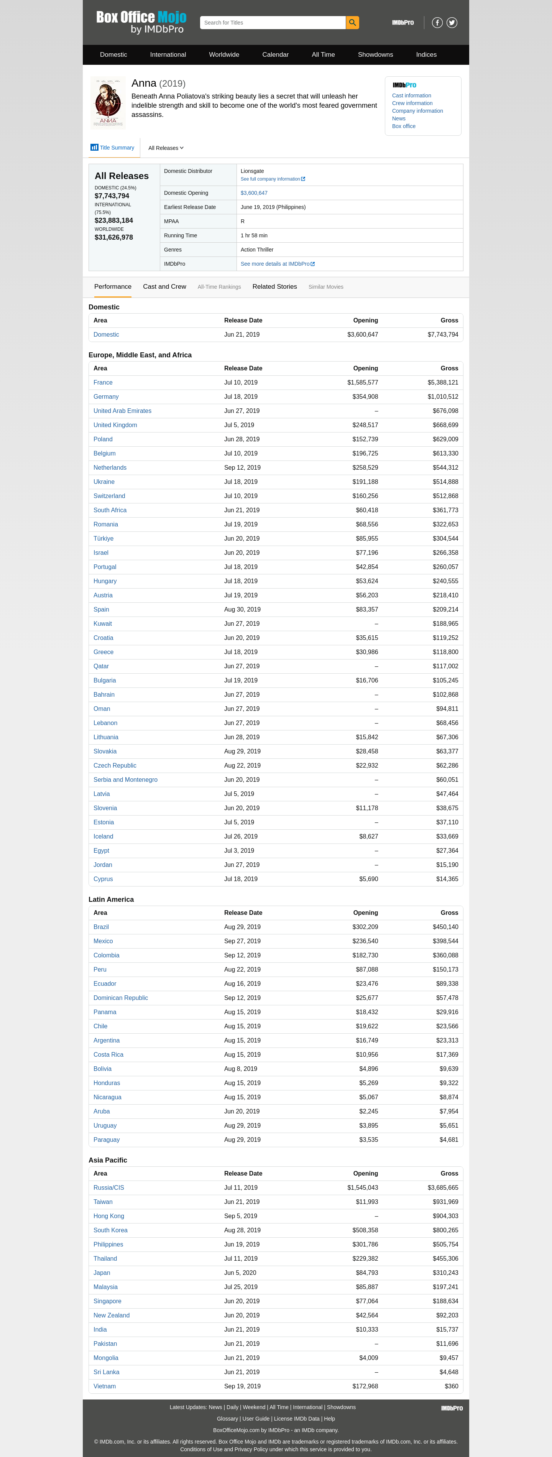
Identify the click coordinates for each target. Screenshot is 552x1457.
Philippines (108, 1244)
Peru (100, 969)
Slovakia (105, 751)
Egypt (101, 850)
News (399, 118)
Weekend (254, 1407)
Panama (105, 1012)
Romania (106, 524)
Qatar (101, 666)
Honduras (107, 1083)
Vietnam (105, 1386)
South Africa (110, 510)
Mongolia (106, 1358)
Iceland (103, 836)
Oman (102, 708)
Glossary (227, 1419)
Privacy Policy (251, 1449)
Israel (101, 552)
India (100, 1329)
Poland (103, 439)
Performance (112, 286)
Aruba (102, 1111)
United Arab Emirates (122, 411)
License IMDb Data (297, 1419)
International (168, 54)
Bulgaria (105, 680)
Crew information (412, 103)
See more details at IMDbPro (278, 264)
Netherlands (110, 467)
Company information (417, 111)
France (103, 382)
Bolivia (103, 1069)
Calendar (276, 54)
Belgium (105, 453)
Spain (101, 609)
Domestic (113, 54)
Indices (426, 54)
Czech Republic (115, 765)
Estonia (104, 822)
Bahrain (104, 694)
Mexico (103, 941)
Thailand (105, 1258)
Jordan (103, 865)
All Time (323, 54)
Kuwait (103, 623)
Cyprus (103, 879)
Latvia (102, 794)
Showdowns (375, 54)
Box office (404, 126)
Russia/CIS (109, 1187)
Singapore (108, 1301)
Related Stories (275, 286)
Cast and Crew (164, 286)
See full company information (273, 179)
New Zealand (112, 1315)
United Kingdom (115, 425)
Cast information (411, 95)
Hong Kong (109, 1216)
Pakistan (105, 1343)
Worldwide (224, 54)
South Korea (111, 1230)
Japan (102, 1273)
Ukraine (104, 482)
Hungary (105, 581)
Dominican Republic (121, 998)
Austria (103, 595)
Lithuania (106, 737)
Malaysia (106, 1287)
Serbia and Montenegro (126, 779)
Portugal (105, 567)
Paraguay (107, 1139)
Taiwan (103, 1202)
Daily (232, 1407)
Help (329, 1419)
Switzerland (109, 496)
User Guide (256, 1419)
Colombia (107, 955)
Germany (106, 396)
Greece (103, 652)
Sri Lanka (107, 1372)
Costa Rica (108, 1054)
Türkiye (103, 538)
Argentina (107, 1040)
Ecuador (105, 983)
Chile (100, 1026)
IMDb (308, 1430)
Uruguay (105, 1125)
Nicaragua (108, 1097)
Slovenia (105, 808)
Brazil (101, 927)
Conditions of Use (201, 1449)
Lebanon (105, 723)
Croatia (103, 638)
